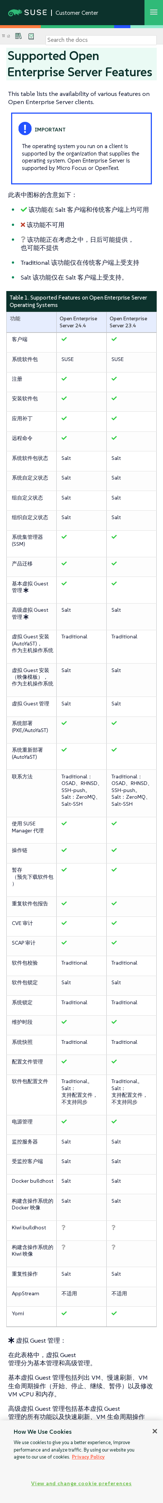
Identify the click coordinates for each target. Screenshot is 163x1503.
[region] (81, 1461)
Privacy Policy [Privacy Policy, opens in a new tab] (88, 1457)
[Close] (155, 1431)
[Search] (101, 40)
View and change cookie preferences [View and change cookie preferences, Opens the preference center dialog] (81, 1483)
